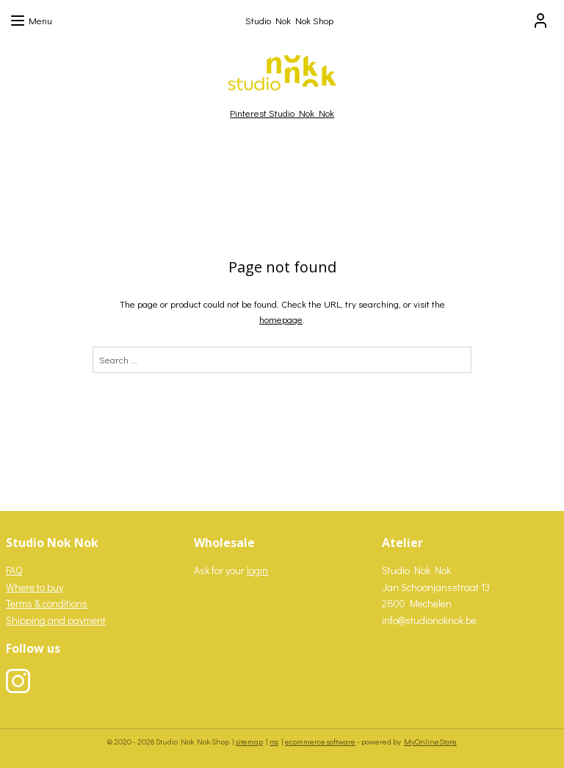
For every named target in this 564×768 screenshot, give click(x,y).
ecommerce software (320, 741)
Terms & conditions (46, 603)
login (257, 570)
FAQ (14, 570)
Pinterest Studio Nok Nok (282, 112)
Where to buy (34, 587)
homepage (281, 319)
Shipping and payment (56, 620)
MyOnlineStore (430, 741)
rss (274, 741)
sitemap (249, 741)
